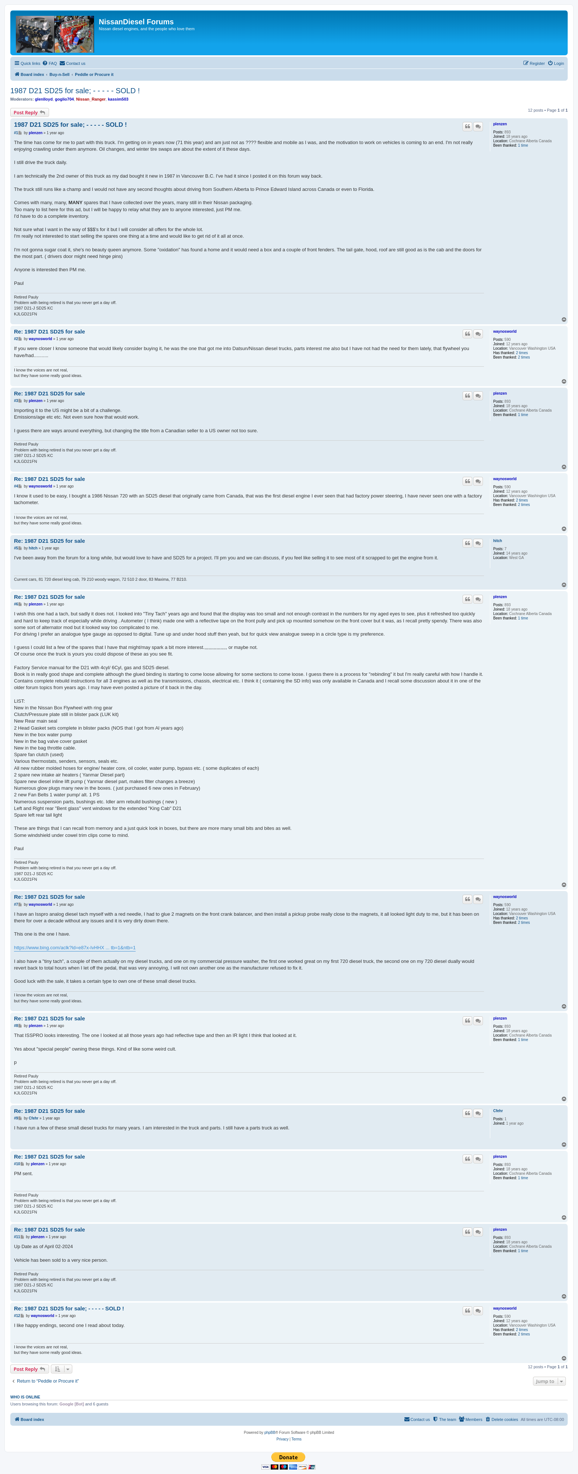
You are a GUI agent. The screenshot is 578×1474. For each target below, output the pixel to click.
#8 (16, 1026)
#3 (16, 401)
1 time (523, 145)
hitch (497, 541)
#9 (16, 1118)
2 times (522, 353)
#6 (16, 604)
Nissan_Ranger (91, 99)
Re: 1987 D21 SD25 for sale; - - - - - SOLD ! (69, 1308)
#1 (16, 133)
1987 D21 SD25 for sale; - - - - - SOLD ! (75, 91)
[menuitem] (49, 63)
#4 (16, 486)
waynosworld (504, 331)
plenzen (500, 124)
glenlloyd (44, 99)
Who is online (25, 1397)
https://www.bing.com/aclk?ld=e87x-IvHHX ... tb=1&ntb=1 (75, 947)
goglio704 (64, 99)
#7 (16, 904)
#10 (17, 1164)
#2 (16, 339)
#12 (17, 1316)
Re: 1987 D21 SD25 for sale (49, 331)
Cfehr (498, 1111)
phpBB (269, 1433)
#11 (17, 1237)
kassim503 (118, 99)
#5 (16, 548)
